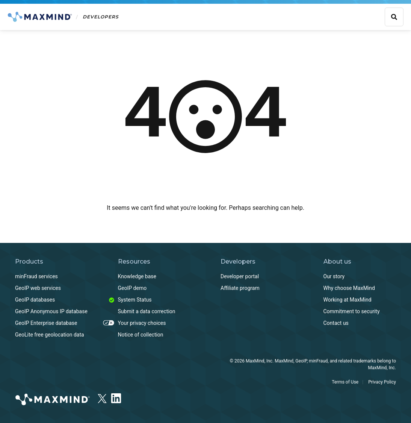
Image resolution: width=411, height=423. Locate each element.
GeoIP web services (38, 288)
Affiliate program (240, 288)
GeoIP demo (132, 288)
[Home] (63, 17)
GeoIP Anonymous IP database (51, 311)
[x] (102, 396)
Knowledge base (137, 276)
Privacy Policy (382, 382)
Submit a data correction (146, 311)
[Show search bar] (394, 17)
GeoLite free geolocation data (49, 335)
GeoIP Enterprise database (46, 323)
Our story (334, 276)
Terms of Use (345, 382)
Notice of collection (140, 335)
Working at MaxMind (347, 300)
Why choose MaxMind (349, 288)
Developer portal (240, 276)
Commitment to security (351, 311)
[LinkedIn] (116, 397)
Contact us (336, 323)
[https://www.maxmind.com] (52, 400)
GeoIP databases (35, 300)
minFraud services (36, 276)
